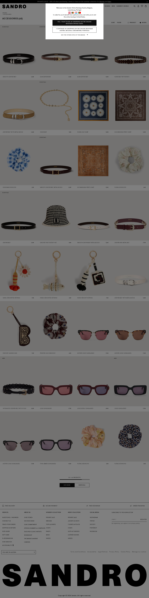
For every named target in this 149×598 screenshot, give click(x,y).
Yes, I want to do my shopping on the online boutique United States (74, 22)
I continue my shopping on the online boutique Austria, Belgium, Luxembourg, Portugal (74, 29)
